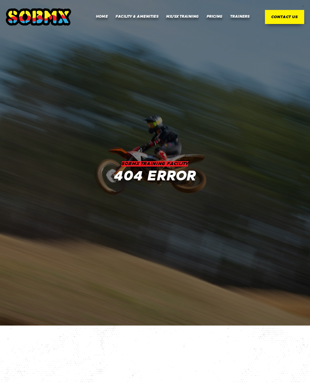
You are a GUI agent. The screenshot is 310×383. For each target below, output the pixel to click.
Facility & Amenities (137, 16)
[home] (38, 17)
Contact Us (284, 17)
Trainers (240, 16)
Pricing (215, 16)
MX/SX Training (182, 16)
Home (102, 16)
